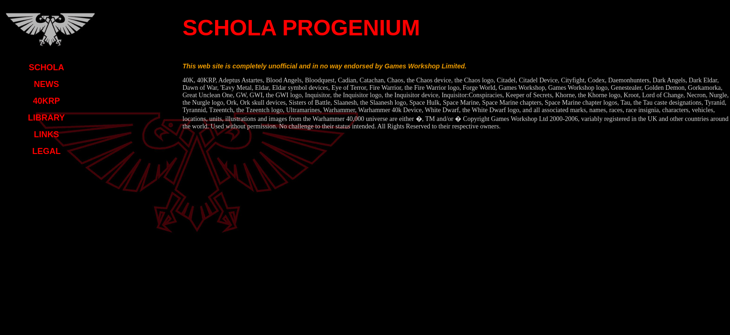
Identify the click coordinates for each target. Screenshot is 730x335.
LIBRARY (46, 117)
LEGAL (46, 151)
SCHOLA (46, 67)
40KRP (46, 101)
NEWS (46, 84)
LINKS (46, 134)
